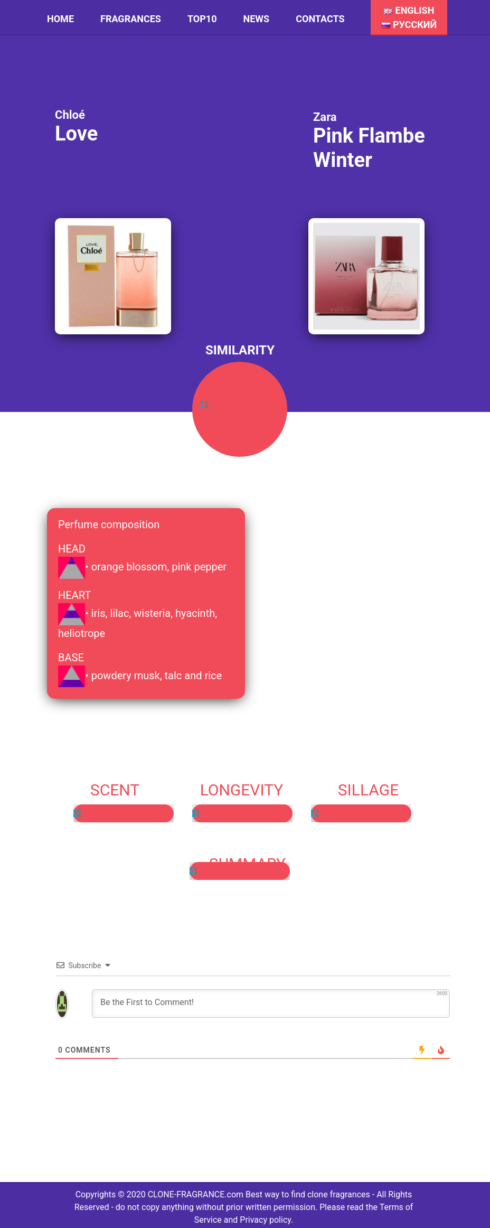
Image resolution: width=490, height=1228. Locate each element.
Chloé (70, 114)
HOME (60, 18)
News (256, 18)
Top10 (202, 18)
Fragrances (130, 18)
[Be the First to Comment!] (271, 1003)
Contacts (320, 18)
